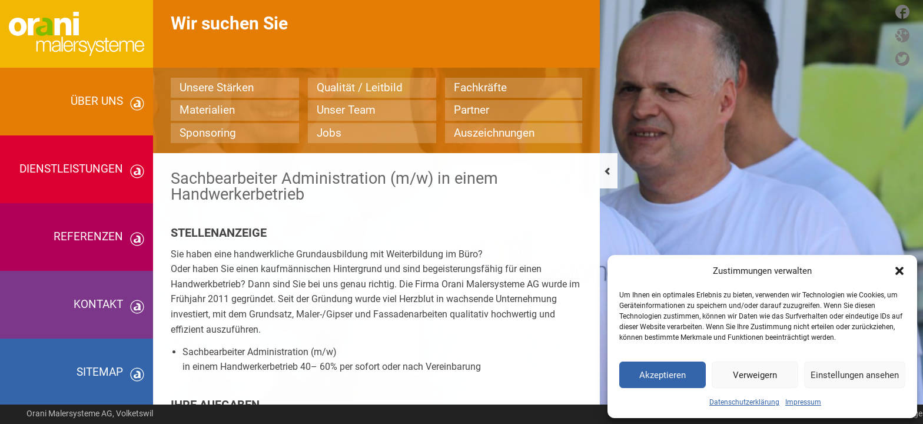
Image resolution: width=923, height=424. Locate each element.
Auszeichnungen (494, 133)
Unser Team (346, 110)
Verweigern (755, 375)
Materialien (207, 110)
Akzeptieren (662, 375)
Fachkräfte (480, 87)
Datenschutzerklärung (744, 402)
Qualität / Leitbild (360, 87)
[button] (899, 271)
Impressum (803, 402)
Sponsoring (208, 133)
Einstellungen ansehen (855, 375)
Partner (471, 110)
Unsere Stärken (217, 87)
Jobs (329, 133)
